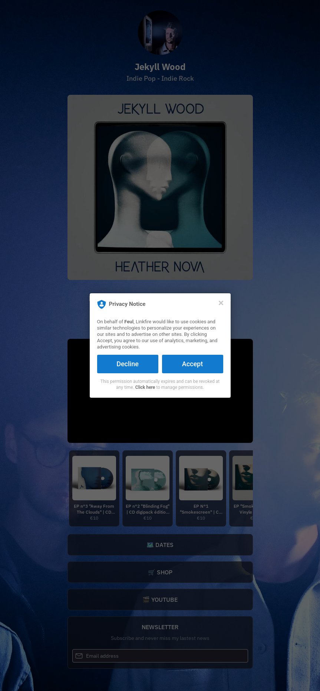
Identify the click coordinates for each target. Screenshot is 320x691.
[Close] (221, 303)
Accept (192, 364)
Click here (145, 387)
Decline (127, 364)
